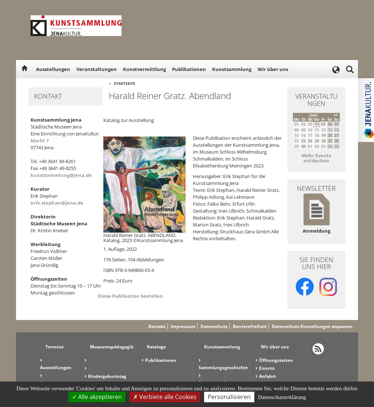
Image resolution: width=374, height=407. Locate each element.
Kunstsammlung (231, 69)
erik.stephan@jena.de (57, 202)
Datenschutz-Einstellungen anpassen (312, 326)
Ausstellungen (53, 69)
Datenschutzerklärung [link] (282, 397)
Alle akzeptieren (97, 397)
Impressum (183, 326)
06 (330, 124)
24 (310, 140)
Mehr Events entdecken (316, 158)
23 (303, 140)
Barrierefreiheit (250, 326)
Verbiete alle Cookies (164, 397)
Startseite (124, 83)
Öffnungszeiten (276, 360)
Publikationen (189, 69)
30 (303, 146)
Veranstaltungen (96, 69)
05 (323, 124)
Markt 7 (40, 140)
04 (317, 124)
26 (323, 140)
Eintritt (267, 368)
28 (336, 140)
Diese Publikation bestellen (130, 296)
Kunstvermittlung (144, 69)
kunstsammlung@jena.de (61, 175)
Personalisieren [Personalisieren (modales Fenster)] (229, 397)
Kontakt (157, 326)
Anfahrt (267, 376)
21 (336, 135)
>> (336, 115)
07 (336, 124)
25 (317, 140)
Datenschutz (214, 326)
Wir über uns (273, 69)
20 (330, 135)
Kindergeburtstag (107, 376)
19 (323, 135)
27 (330, 140)
